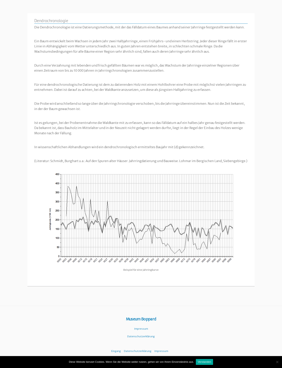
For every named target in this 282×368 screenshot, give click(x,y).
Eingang (116, 351)
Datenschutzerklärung (141, 336)
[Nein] (277, 362)
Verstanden (204, 361)
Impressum (141, 328)
